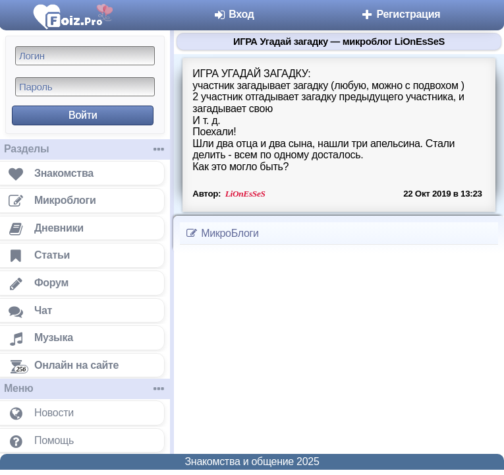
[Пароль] (85, 86)
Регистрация (400, 14)
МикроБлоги (222, 233)
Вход (233, 14)
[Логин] (85, 55)
